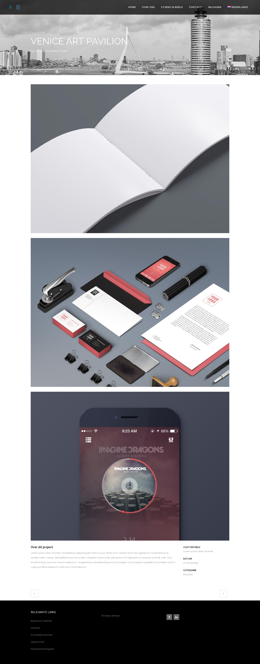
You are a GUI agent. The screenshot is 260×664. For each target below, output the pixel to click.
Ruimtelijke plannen (42, 635)
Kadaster (35, 627)
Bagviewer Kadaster (41, 620)
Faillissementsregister (42, 649)
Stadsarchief (37, 642)
